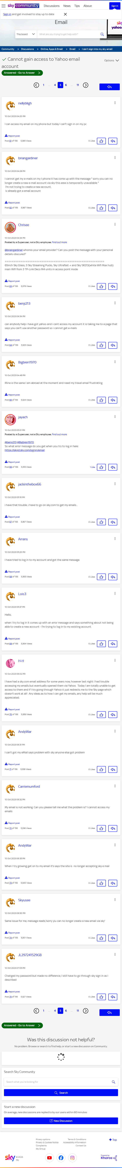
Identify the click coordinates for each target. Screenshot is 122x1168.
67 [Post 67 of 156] (10, 522)
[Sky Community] (23, 5)
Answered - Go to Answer (22, 72)
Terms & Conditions (77, 1139)
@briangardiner (14, 250)
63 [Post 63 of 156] (10, 286)
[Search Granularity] (26, 34)
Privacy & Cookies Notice (47, 1142)
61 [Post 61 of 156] (10, 141)
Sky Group (40, 1149)
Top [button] (114, 1139)
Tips (77, 6)
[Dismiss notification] (65, 14)
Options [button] (109, 60)
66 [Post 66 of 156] (10, 467)
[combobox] (68, 34)
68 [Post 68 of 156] (10, 576)
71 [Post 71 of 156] (10, 769)
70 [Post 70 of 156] (10, 714)
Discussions (52, 6)
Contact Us (81, 1145)
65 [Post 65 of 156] (10, 400)
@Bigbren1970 (25, 442)
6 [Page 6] (66, 85)
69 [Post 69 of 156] (10, 643)
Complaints (41, 1145)
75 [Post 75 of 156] (10, 997)
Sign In (115, 5)
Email (61, 22)
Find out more (59, 242)
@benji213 (11, 442)
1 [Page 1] (43, 85)
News (67, 6)
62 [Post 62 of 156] (10, 207)
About (88, 6)
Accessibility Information (74, 1142)
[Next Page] (85, 85)
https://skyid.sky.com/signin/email (25, 450)
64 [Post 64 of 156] (10, 345)
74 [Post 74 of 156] (10, 938)
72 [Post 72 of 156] (10, 828)
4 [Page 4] (55, 85)
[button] (115, 102)
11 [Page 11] (78, 85)
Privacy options (43, 1139)
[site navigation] (3, 6)
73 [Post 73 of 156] (10, 883)
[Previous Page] (36, 85)
